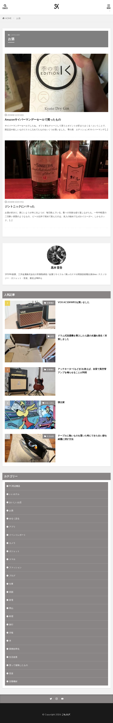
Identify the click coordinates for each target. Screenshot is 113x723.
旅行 (11, 624)
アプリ (12, 526)
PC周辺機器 (14, 486)
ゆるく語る (49, 403)
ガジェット (14, 551)
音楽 (11, 673)
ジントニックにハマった (20, 206)
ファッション (15, 567)
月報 (11, 632)
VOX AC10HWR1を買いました (73, 302)
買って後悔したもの (18, 665)
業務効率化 (14, 649)
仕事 (11, 583)
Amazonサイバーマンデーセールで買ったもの (33, 119)
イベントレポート (17, 535)
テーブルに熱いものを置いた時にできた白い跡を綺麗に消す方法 (82, 437)
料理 (11, 616)
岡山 (11, 608)
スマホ (12, 559)
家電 (52, 336)
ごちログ (66, 714)
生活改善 (50, 436)
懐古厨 (61, 402)
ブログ (12, 575)
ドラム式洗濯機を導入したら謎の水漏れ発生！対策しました (82, 337)
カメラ (12, 543)
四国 (11, 592)
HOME (8, 18)
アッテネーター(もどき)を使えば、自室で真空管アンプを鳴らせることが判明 (82, 371)
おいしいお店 (15, 502)
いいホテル (14, 494)
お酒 (18, 18)
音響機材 (50, 303)
